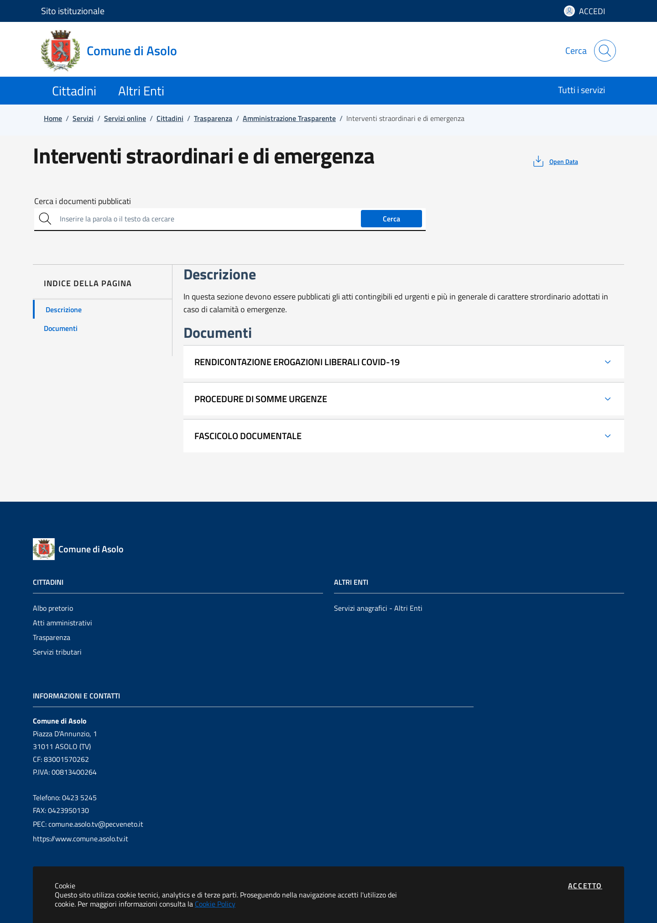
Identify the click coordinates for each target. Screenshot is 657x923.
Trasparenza (51, 637)
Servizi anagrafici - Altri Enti (378, 608)
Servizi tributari (57, 651)
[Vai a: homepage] (114, 51)
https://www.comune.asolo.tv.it (80, 838)
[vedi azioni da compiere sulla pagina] (554, 161)
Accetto (585, 885)
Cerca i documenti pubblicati (82, 201)
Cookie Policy (215, 903)
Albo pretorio (53, 608)
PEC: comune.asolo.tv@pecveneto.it (88, 823)
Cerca (391, 218)
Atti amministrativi (62, 622)
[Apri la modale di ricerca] (605, 51)
